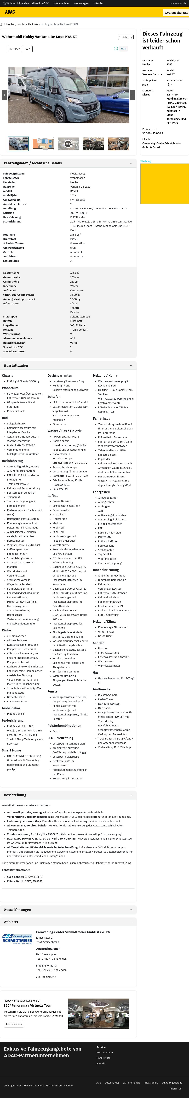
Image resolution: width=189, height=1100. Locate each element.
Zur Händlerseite (46, 977)
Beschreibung (15, 795)
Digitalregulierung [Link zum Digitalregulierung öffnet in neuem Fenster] (172, 1082)
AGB (98, 1082)
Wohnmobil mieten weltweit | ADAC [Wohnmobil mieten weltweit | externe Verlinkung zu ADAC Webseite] (26, 3)
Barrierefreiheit (131, 1082)
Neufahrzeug (78, 173)
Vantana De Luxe (80, 186)
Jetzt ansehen (14, 1024)
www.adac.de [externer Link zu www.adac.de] (178, 3)
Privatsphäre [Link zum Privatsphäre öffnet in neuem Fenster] (151, 1082)
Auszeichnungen (17, 910)
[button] (4, 95)
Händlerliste (103, 1057)
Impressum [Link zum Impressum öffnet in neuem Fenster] (176, 1088)
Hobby (74, 182)
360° (27, 49)
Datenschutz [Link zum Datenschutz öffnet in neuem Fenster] (112, 1082)
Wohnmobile (77, 178)
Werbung (145, 161)
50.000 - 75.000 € (152, 133)
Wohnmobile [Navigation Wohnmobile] (61, 3)
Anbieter (11, 922)
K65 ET (74, 191)
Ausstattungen (16, 365)
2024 (73, 195)
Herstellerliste (105, 1052)
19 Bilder (15, 49)
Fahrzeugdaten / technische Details (33, 163)
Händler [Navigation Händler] (98, 3)
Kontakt (101, 1063)
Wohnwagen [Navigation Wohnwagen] (81, 3)
